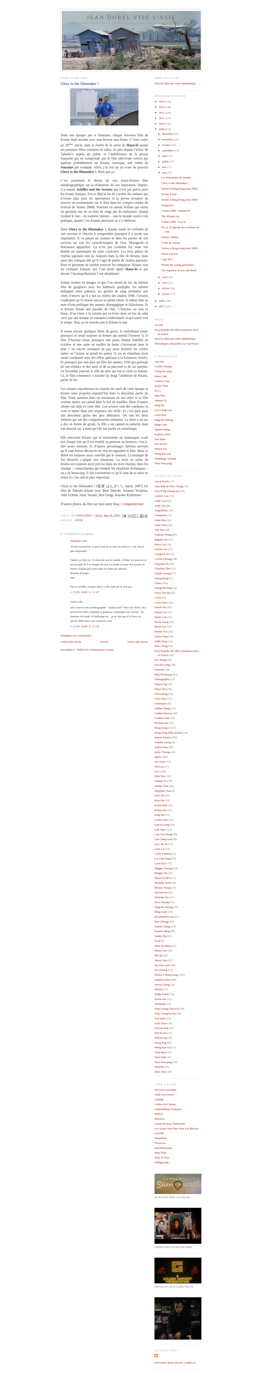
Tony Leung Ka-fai (165, 1013)
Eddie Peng (160, 641)
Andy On (159, 505)
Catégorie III (161, 554)
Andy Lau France (164, 1094)
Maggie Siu (160, 873)
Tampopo (75, 540)
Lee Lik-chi (160, 844)
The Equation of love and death (178, 270)
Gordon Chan (161, 381)
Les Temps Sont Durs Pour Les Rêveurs (176, 1128)
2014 (162, 101)
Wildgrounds (161, 1162)
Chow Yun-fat (162, 592)
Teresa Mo (160, 999)
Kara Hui (159, 800)
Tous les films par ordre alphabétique (175, 83)
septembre (168, 150)
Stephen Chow (162, 434)
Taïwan (158, 989)
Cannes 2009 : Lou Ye (173, 221)
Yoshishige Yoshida (165, 458)
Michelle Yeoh (162, 882)
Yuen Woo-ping (163, 463)
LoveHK (159, 1133)
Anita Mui (160, 520)
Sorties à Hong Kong (166, 974)
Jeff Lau (159, 766)
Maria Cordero (162, 877)
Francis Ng (160, 684)
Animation (160, 515)
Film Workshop (163, 674)
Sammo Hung (162, 429)
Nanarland (160, 1138)
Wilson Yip (160, 448)
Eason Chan (161, 636)
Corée (157, 597)
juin (164, 167)
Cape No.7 (167, 259)
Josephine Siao (162, 790)
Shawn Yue (160, 950)
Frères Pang (161, 693)
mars (165, 282)
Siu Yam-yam (162, 965)
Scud (157, 940)
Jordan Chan (161, 785)
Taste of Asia (161, 1157)
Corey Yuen (160, 602)
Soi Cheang (160, 969)
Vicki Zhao (160, 1023)
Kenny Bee (160, 810)
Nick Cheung (161, 902)
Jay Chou (159, 761)
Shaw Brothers (162, 945)
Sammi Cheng (162, 926)
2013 (162, 107)
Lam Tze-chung (163, 834)
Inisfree (158, 1113)
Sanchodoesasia (163, 1147)
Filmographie (161, 679)
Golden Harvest (163, 713)
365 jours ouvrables (165, 1089)
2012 (162, 112)
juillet (165, 161)
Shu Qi (158, 955)
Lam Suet (159, 829)
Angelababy (161, 510)
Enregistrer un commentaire (76, 635)
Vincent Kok (161, 1028)
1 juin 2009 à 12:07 (84, 592)
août (165, 156)
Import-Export (162, 737)
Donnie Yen (160, 631)
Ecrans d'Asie (168, 194)
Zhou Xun (160, 1071)
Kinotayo (159, 1118)
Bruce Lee (160, 544)
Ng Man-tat (160, 892)
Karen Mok (160, 805)
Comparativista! (133, 504)
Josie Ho (159, 795)
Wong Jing (160, 1042)
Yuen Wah (160, 1057)
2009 (162, 129)
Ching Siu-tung (163, 371)
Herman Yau (161, 722)
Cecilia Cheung (163, 366)
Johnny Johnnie (170, 237)
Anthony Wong (162, 534)
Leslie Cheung (162, 853)
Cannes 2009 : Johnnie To (175, 210)
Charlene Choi (162, 568)
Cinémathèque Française (168, 1109)
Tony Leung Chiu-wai (166, 1008)
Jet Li (157, 390)
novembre (168, 139)
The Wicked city (170, 216)
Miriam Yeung (162, 887)
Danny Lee (160, 612)
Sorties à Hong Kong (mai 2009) (179, 188)
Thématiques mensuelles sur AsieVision (176, 343)
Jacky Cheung (162, 752)
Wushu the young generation (177, 264)
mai (164, 172)
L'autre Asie (161, 819)
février (166, 288)
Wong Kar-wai (162, 453)
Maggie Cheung (163, 868)
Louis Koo (160, 415)
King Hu (159, 405)
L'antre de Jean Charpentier (169, 1123)
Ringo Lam (160, 424)
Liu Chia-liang (162, 858)
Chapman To (161, 563)
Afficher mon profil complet (175, 1363)
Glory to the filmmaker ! (175, 183)
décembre (168, 133)
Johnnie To (160, 400)
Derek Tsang (161, 621)
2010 (162, 123)
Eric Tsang (160, 659)
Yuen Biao (160, 1052)
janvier (166, 293)
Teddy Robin (161, 994)
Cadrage (159, 1099)
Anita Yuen (160, 525)
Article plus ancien (137, 641)
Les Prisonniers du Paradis (176, 177)
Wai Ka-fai (160, 443)
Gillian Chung (162, 708)
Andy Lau (160, 500)
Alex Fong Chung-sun (166, 491)
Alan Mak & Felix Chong (168, 486)
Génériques (160, 703)
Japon (79, 520)
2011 (162, 118)
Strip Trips (160, 1152)
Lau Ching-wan (163, 410)
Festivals (159, 669)
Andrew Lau (161, 495)
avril (165, 277)
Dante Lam (160, 376)
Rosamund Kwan (164, 916)
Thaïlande (160, 1004)
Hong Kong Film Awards (168, 732)
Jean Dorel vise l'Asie (131, 17)
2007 (162, 306)
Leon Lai (159, 848)
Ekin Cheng (161, 646)
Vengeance (167, 205)
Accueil (104, 641)
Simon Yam (160, 960)
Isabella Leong (162, 742)
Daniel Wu (160, 607)
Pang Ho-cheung (163, 419)
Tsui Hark (159, 439)
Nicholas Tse (161, 897)
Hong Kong (160, 727)
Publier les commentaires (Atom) (95, 649)
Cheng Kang (161, 578)
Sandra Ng (160, 936)
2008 (162, 300)
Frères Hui (160, 689)
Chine (157, 583)
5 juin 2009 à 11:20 (84, 626)
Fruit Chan (160, 698)
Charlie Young (162, 573)
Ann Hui (159, 361)
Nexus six (160, 1143)
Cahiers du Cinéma (165, 1104)
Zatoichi (159, 1066)
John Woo (160, 395)
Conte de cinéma (170, 242)
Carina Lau (160, 549)
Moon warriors (169, 253)
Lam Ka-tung (161, 824)
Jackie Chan (161, 385)
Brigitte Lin (160, 539)
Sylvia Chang (161, 984)
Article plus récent (71, 641)
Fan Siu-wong (162, 664)
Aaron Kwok (161, 481)
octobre (166, 145)
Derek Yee (160, 626)
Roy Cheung (161, 921)
